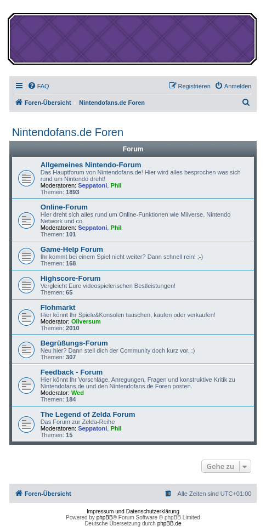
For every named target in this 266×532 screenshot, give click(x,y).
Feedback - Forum (72, 372)
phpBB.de (169, 523)
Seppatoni (92, 185)
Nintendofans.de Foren (67, 132)
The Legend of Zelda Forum (88, 414)
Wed (77, 392)
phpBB (105, 517)
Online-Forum (64, 207)
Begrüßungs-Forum (74, 343)
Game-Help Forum (72, 249)
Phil (115, 185)
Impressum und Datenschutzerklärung (133, 511)
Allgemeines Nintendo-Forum (91, 165)
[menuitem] (38, 86)
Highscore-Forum (71, 278)
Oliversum (86, 321)
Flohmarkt (58, 307)
